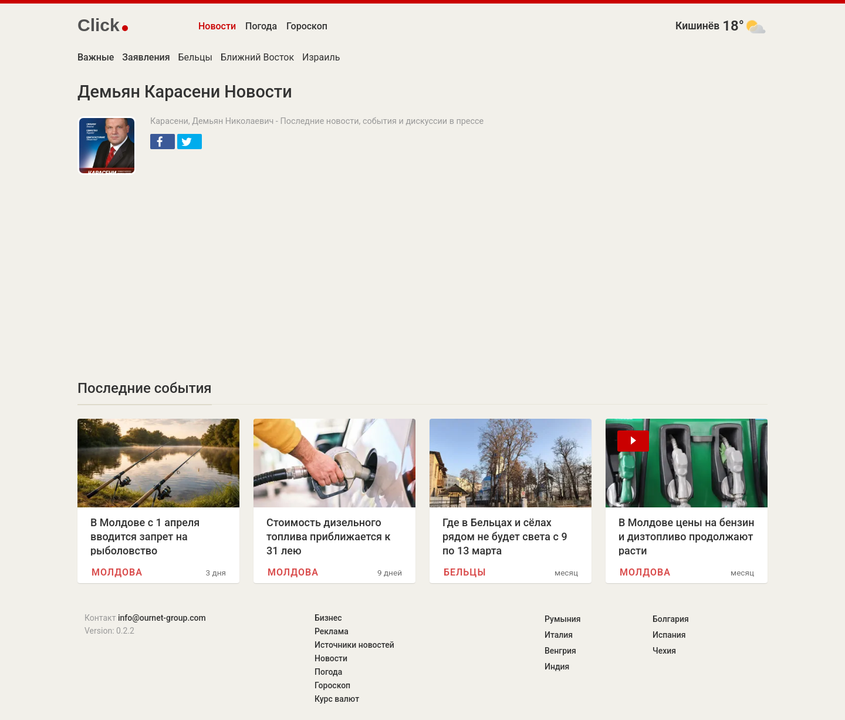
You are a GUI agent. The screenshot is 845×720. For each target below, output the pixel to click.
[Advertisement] (281, 269)
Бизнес (328, 618)
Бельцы (195, 57)
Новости (217, 26)
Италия (559, 635)
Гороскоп (306, 26)
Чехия (664, 650)
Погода (261, 26)
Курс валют (337, 699)
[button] (162, 141)
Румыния (562, 619)
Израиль (321, 57)
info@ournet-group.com (162, 618)
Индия (557, 666)
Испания (669, 635)
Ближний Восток (257, 57)
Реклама (332, 631)
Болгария (671, 619)
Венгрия (560, 650)
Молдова (117, 572)
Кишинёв (697, 26)
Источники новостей (354, 645)
